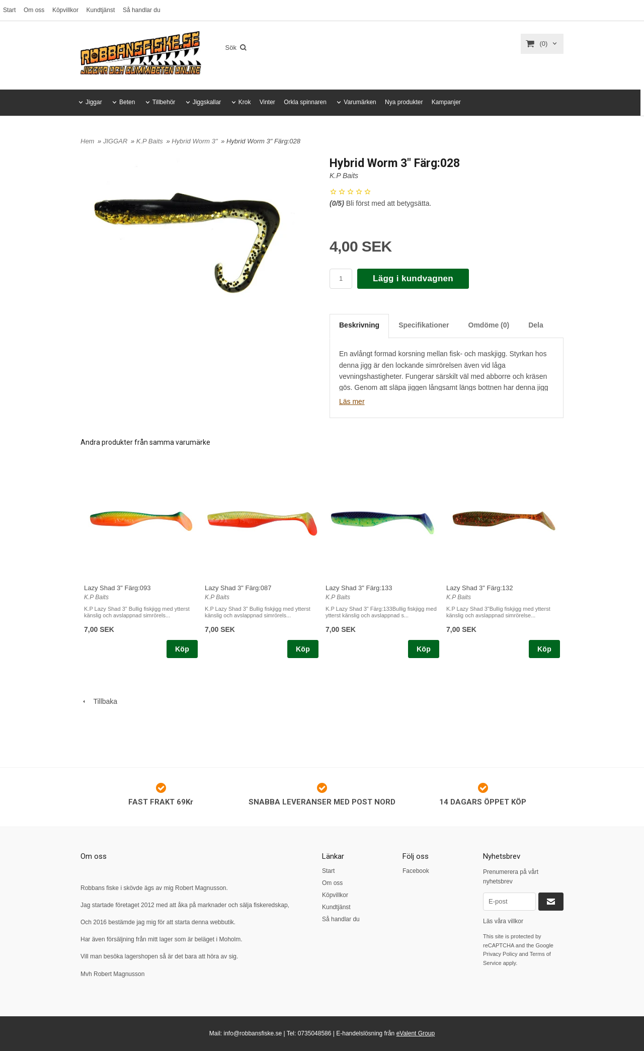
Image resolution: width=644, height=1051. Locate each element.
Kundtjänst (101, 10)
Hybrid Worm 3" (195, 141)
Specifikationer (423, 325)
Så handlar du (141, 10)
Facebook (416, 870)
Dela (535, 325)
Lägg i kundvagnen (413, 278)
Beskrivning (359, 325)
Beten (127, 102)
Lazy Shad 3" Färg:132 (479, 588)
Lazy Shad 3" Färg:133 (359, 588)
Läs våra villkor (503, 921)
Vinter (267, 102)
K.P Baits (150, 141)
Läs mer (352, 401)
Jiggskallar (207, 102)
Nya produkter (404, 102)
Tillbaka (98, 701)
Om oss (34, 10)
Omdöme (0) (489, 325)
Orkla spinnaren (305, 102)
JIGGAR (116, 141)
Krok (244, 102)
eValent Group (415, 1033)
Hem (87, 141)
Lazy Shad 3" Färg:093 (117, 588)
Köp (182, 649)
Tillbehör (164, 102)
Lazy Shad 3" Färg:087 (238, 588)
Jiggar (94, 102)
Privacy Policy (500, 954)
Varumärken (360, 102)
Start (9, 10)
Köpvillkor (65, 10)
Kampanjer (446, 102)
